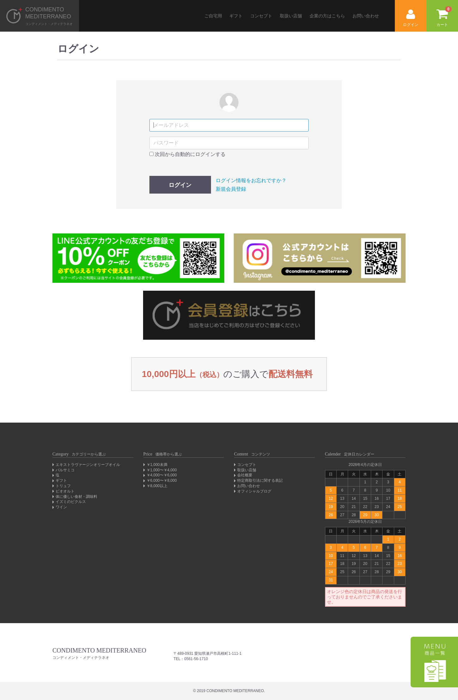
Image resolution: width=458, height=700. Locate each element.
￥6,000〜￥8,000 (162, 480)
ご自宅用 (213, 15)
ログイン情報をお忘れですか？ (251, 180)
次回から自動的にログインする (187, 154)
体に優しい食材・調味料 (76, 496)
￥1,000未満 (157, 464)
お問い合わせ (366, 15)
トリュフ (63, 486)
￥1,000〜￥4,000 (162, 470)
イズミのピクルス (71, 501)
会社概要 (244, 475)
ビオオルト (65, 491)
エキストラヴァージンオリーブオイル (88, 464)
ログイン (410, 18)
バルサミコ (65, 470)
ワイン (61, 507)
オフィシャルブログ (254, 491)
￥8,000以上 (157, 486)
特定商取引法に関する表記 (260, 480)
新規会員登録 (231, 189)
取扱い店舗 (291, 15)
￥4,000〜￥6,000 (162, 475)
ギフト (236, 15)
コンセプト (261, 15)
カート (444, 16)
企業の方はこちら (327, 15)
